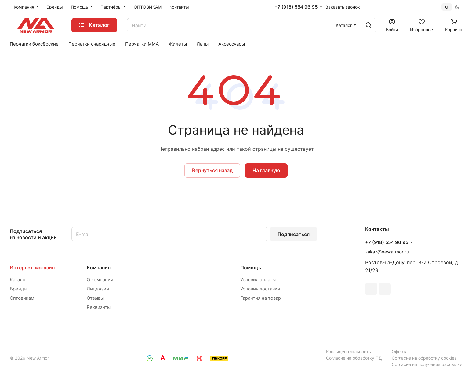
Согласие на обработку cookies (424, 358)
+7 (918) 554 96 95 (296, 7)
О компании (100, 280)
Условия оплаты (258, 280)
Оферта (400, 351)
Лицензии (98, 289)
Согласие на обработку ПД (354, 358)
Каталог (18, 280)
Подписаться (294, 234)
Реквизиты (99, 307)
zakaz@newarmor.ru (387, 252)
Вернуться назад (212, 170)
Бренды (18, 289)
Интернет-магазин (32, 267)
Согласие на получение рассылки (427, 364)
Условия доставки (260, 289)
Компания (99, 267)
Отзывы (95, 298)
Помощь (250, 267)
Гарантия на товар (260, 298)
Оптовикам (22, 298)
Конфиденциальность (348, 351)
